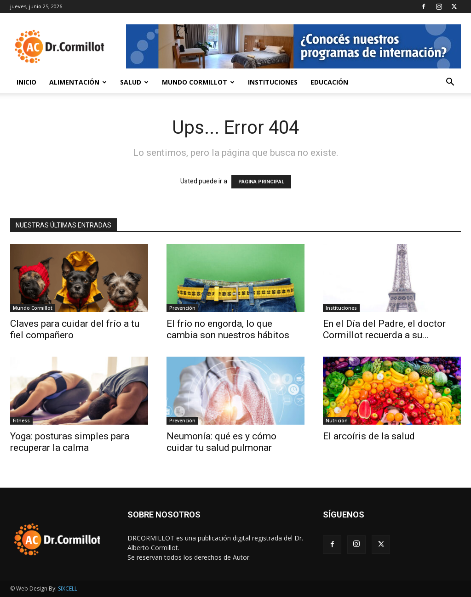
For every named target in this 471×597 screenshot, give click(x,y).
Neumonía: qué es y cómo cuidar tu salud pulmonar (221, 442)
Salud (134, 82)
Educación (329, 82)
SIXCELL (67, 588)
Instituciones (273, 82)
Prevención (182, 308)
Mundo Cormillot (198, 82)
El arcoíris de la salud (369, 436)
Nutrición (337, 420)
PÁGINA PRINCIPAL (261, 182)
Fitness (21, 420)
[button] (450, 83)
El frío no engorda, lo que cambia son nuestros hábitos (228, 329)
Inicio (26, 82)
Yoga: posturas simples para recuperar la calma (69, 442)
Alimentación (78, 82)
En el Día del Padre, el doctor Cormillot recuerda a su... (384, 329)
